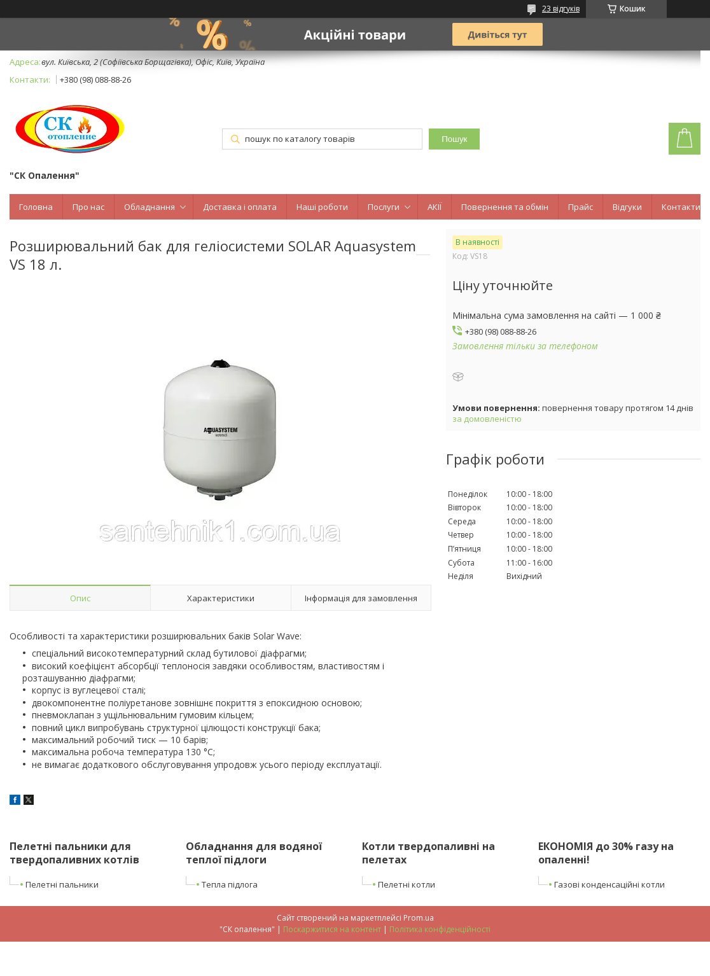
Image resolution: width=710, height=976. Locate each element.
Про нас (88, 207)
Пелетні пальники (62, 884)
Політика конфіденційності (440, 929)
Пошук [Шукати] (454, 139)
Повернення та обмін (504, 207)
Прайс (580, 207)
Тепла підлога (230, 884)
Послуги (384, 207)
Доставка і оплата (240, 207)
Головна (36, 207)
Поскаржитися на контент (332, 929)
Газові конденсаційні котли (609, 884)
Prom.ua (418, 917)
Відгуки (627, 207)
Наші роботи (322, 207)
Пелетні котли (406, 884)
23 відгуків (561, 8)
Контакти (681, 207)
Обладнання (149, 207)
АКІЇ (435, 207)
